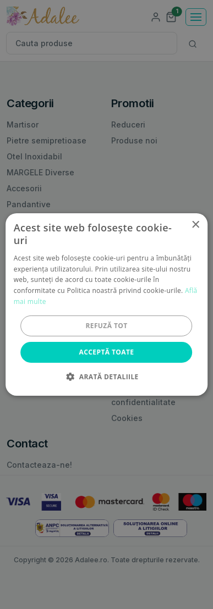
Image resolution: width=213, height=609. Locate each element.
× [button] (195, 225)
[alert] (106, 304)
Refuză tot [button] (106, 325)
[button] (106, 376)
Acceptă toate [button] (106, 352)
